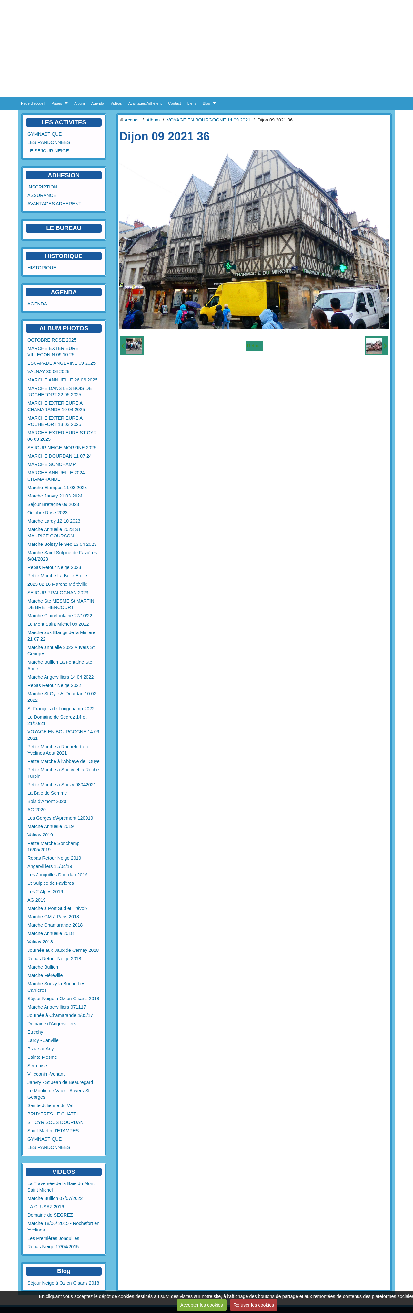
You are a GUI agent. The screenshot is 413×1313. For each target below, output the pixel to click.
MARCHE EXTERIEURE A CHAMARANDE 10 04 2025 (56, 406)
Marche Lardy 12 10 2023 (53, 521)
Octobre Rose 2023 (47, 512)
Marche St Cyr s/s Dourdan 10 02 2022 (61, 697)
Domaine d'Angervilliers (51, 1023)
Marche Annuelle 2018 (50, 933)
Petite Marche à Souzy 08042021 (61, 784)
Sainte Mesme (42, 1057)
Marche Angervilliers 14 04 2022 (60, 677)
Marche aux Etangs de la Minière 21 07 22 (61, 636)
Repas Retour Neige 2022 (54, 685)
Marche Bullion (42, 967)
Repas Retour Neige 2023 (54, 567)
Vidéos (116, 103)
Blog (206, 103)
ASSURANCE (41, 195)
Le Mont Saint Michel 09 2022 (58, 624)
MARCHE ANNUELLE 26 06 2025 (62, 379)
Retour (254, 345)
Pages (57, 103)
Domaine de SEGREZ (50, 1215)
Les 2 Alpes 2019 (45, 891)
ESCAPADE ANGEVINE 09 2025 (61, 363)
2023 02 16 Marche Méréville (57, 584)
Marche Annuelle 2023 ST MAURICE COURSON (54, 532)
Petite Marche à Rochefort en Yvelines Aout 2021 (57, 750)
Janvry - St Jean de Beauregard (60, 1082)
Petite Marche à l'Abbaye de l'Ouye (63, 761)
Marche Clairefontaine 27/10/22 (59, 615)
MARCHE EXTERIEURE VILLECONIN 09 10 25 (52, 351)
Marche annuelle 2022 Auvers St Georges (61, 650)
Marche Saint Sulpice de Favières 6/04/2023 (62, 556)
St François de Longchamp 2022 (61, 708)
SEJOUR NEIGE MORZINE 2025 (61, 447)
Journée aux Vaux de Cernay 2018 (63, 950)
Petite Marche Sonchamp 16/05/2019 (53, 846)
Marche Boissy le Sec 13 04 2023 (61, 544)
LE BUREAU (63, 228)
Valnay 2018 (40, 941)
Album (79, 103)
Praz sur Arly (40, 1048)
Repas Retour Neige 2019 (54, 858)
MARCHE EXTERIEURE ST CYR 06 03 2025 (62, 436)
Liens (191, 103)
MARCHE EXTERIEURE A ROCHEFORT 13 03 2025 (55, 421)
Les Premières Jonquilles (53, 1238)
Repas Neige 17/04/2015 (53, 1246)
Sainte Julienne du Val (50, 1105)
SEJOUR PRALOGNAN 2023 (57, 592)
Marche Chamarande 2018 (55, 925)
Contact (174, 103)
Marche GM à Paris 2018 (53, 916)
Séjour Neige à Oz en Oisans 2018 (63, 998)
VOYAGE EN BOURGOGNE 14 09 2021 (63, 735)
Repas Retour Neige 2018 (54, 958)
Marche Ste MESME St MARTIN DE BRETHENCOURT (60, 604)
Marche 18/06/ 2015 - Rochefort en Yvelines (63, 1226)
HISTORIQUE (64, 256)
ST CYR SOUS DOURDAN (55, 1122)
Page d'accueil (33, 103)
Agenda (97, 103)
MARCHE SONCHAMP (51, 464)
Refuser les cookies (254, 1305)
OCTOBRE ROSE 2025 (51, 340)
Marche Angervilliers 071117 (56, 1006)
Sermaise (37, 1065)
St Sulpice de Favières (50, 883)
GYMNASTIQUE (44, 134)
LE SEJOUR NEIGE (48, 150)
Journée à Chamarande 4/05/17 (60, 1015)
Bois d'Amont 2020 (46, 801)
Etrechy (35, 1032)
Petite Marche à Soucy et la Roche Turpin (63, 773)
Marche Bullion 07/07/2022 (55, 1198)
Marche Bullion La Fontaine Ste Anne (59, 665)
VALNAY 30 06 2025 (48, 371)
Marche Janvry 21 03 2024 (54, 495)
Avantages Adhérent (145, 103)
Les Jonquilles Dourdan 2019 (57, 874)
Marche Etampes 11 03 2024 (57, 487)
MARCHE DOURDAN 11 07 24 (59, 456)
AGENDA (37, 303)
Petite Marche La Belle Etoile (57, 575)
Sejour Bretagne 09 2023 (53, 504)
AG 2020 (36, 809)
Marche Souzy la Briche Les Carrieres (56, 987)
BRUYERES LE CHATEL (53, 1113)
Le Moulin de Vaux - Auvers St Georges (58, 1094)
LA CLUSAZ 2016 (45, 1206)
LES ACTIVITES (63, 122)
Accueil (132, 119)
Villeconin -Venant (46, 1073)
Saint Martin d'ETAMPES (53, 1130)
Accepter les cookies (201, 1305)
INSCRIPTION (42, 186)
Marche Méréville (45, 975)
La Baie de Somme (47, 793)
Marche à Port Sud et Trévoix (57, 908)
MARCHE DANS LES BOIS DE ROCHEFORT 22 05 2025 (59, 391)
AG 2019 (36, 900)
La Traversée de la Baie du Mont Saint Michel (61, 1186)
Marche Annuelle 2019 (50, 826)
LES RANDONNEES (48, 142)
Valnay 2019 (40, 834)
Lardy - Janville (43, 1040)
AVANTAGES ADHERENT (54, 203)
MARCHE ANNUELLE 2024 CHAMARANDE (56, 476)
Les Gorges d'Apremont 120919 (60, 818)
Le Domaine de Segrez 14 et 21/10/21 (56, 720)
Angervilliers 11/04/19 (49, 866)
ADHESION (64, 175)
